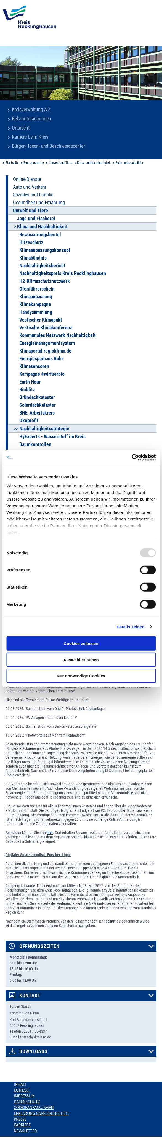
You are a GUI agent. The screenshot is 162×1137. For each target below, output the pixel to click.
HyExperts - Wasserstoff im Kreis (52, 436)
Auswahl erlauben (81, 659)
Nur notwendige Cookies (81, 676)
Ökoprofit (28, 420)
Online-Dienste (27, 179)
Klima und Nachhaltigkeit (94, 163)
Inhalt (20, 1084)
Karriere (22, 1125)
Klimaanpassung (35, 296)
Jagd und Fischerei (36, 218)
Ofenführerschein (37, 289)
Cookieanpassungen (34, 1107)
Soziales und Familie (33, 195)
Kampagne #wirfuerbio (42, 374)
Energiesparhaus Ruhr (41, 358)
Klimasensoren (34, 366)
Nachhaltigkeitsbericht (42, 265)
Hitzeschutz (31, 242)
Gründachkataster (37, 397)
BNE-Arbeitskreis (37, 413)
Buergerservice (33, 163)
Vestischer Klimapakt (40, 320)
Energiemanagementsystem (47, 343)
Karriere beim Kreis (30, 137)
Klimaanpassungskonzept (44, 250)
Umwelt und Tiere (60, 163)
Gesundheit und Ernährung (39, 202)
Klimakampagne (35, 304)
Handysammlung (35, 312)
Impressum (24, 1096)
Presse (20, 1119)
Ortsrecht (21, 128)
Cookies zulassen (81, 643)
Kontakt (30, 995)
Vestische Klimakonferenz (45, 327)
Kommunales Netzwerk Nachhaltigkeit (57, 335)
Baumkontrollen (35, 444)
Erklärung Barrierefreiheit (41, 1113)
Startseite (12, 163)
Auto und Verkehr (29, 187)
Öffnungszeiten (39, 946)
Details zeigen (130, 626)
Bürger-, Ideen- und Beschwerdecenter (48, 146)
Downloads (33, 1051)
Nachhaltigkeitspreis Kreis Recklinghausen (62, 273)
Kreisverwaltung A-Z (31, 109)
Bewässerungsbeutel (40, 234)
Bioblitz (27, 389)
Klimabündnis (33, 258)
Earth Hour (30, 382)
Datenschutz (27, 1102)
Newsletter (25, 1131)
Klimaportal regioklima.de (45, 351)
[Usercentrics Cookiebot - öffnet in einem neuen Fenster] (131, 457)
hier (50, 832)
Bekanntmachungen (31, 118)
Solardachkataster (37, 405)
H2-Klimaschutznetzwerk (44, 281)
